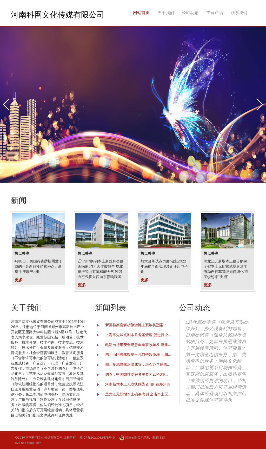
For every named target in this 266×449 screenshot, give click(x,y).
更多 (19, 279)
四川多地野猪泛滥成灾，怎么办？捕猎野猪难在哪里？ (148, 364)
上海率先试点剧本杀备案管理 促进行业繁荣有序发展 (147, 335)
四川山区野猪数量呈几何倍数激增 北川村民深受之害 (147, 354)
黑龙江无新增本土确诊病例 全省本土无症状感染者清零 (149, 394)
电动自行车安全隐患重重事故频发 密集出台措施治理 (147, 345)
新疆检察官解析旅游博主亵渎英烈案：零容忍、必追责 (148, 325)
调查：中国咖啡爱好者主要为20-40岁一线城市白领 (146, 374)
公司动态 (190, 12)
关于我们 (165, 12)
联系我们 (239, 12)
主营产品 (214, 12)
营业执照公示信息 (134, 437)
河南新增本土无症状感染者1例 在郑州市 (137, 384)
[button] (6, 104)
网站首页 (141, 12)
